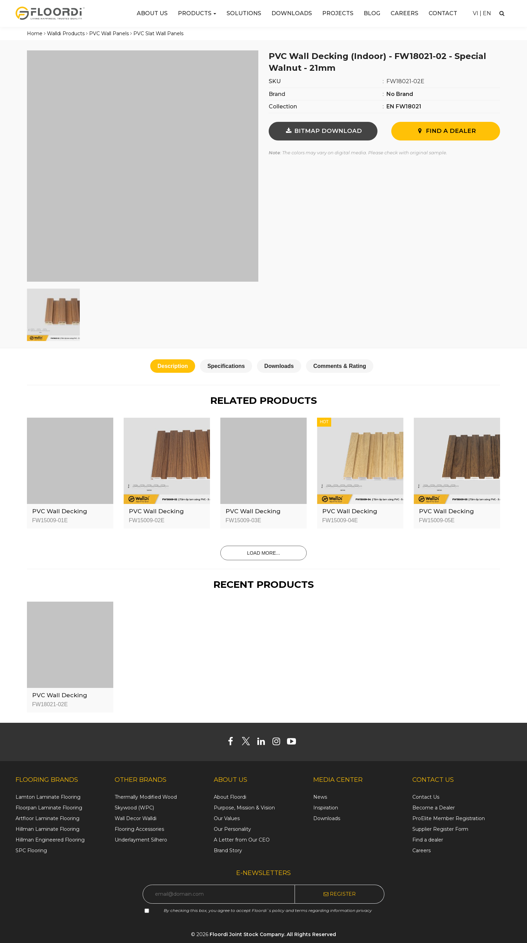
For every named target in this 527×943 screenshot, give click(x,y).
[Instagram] (279, 743)
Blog (372, 13)
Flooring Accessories (139, 829)
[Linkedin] (264, 743)
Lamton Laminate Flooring (48, 797)
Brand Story (228, 850)
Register (340, 894)
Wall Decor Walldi (135, 818)
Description (172, 366)
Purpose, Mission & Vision (244, 808)
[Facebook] (233, 743)
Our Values (227, 818)
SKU (275, 81)
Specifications (226, 366)
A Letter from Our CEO (242, 840)
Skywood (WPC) (134, 808)
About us (152, 13)
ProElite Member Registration (448, 818)
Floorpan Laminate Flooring (49, 808)
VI (475, 13)
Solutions (244, 13)
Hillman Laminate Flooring (47, 829)
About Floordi (230, 797)
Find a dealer (427, 840)
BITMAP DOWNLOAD (323, 131)
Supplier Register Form (440, 829)
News (320, 797)
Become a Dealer (433, 808)
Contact (443, 13)
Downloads (291, 13)
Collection (283, 106)
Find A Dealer (446, 131)
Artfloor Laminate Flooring (47, 818)
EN (487, 13)
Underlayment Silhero (141, 840)
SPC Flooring (31, 850)
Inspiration (325, 808)
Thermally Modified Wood (146, 797)
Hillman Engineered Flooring (50, 840)
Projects (337, 13)
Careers (404, 13)
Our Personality (232, 829)
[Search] (502, 13)
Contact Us (425, 797)
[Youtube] (294, 743)
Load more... (263, 553)
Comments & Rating (339, 366)
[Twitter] (248, 743)
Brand (277, 94)
